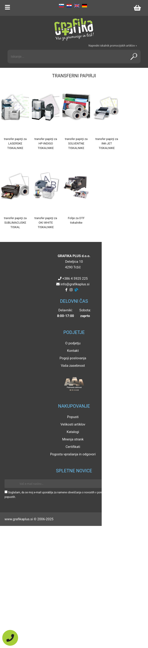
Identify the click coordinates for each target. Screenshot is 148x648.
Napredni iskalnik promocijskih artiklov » (113, 45)
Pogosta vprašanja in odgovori (73, 454)
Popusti (73, 417)
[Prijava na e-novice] (137, 483)
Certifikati (73, 447)
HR (69, 5)
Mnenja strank (73, 439)
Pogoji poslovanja (72, 358)
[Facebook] (66, 290)
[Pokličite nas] (10, 638)
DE (84, 5)
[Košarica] (137, 8)
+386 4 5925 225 (75, 279)
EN (77, 5)
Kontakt (73, 351)
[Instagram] (71, 290)
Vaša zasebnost (73, 366)
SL (61, 5)
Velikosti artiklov (73, 424)
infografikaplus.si (75, 284)
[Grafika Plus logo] (74, 29)
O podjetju (73, 343)
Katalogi (73, 432)
